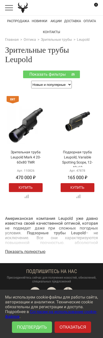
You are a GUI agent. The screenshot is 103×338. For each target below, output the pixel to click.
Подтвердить (32, 327)
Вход (83, 7)
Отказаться (73, 327)
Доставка (72, 21)
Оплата (89, 21)
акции (56, 21)
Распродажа (18, 21)
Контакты (51, 32)
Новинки (39, 21)
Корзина (93, 7)
